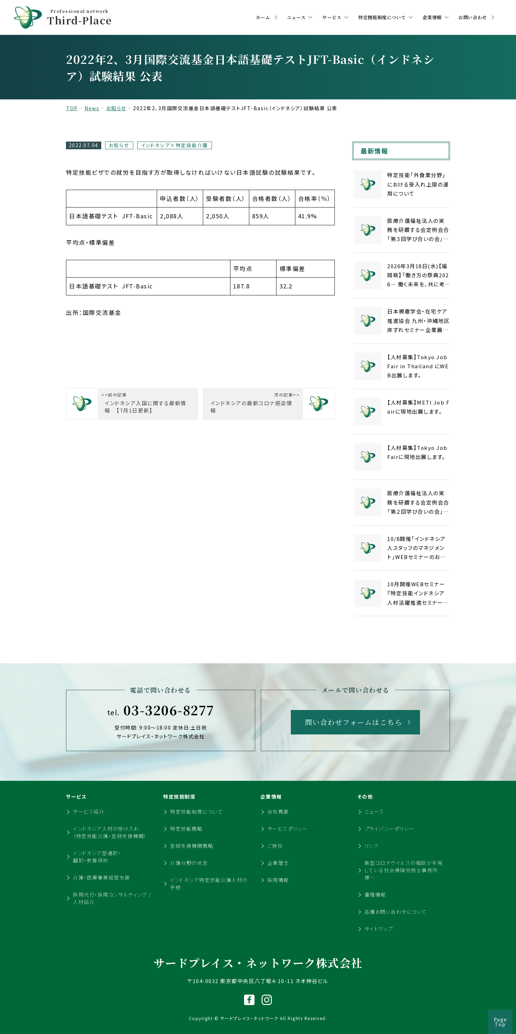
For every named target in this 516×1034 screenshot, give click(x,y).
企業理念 (278, 862)
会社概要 (278, 811)
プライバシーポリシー (389, 828)
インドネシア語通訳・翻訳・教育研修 (97, 857)
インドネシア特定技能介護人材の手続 (209, 883)
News (91, 108)
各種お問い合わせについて (395, 911)
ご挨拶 (275, 845)
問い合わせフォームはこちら (354, 722)
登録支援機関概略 (191, 845)
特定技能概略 (186, 828)
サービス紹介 (88, 811)
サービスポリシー (287, 828)
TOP (72, 108)
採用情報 (278, 879)
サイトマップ (378, 928)
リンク (371, 845)
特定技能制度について (196, 811)
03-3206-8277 (160, 710)
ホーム (263, 17)
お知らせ (116, 108)
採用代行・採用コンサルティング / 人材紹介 (112, 898)
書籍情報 (375, 894)
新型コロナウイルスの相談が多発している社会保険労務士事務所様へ (403, 870)
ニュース (374, 811)
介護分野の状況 (189, 862)
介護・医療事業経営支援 (101, 877)
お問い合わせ (472, 17)
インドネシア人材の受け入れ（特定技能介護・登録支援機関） (110, 832)
